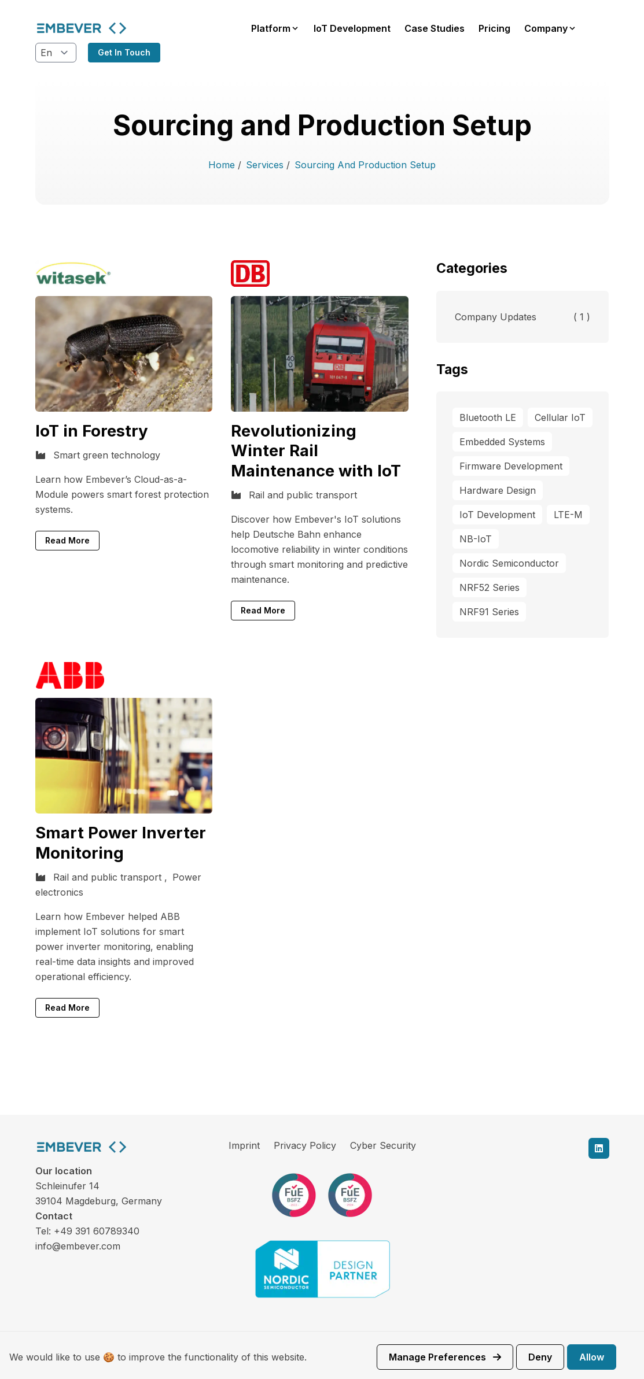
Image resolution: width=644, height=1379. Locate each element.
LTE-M (568, 514)
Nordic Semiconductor (509, 563)
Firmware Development (510, 466)
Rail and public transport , (111, 877)
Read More (67, 540)
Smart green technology (106, 455)
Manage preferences (445, 1357)
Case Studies (434, 28)
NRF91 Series (489, 612)
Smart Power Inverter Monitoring (120, 843)
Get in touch (124, 52)
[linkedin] (598, 1148)
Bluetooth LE (487, 417)
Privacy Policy (305, 1145)
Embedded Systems (502, 442)
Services (266, 165)
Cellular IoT (560, 417)
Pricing (494, 28)
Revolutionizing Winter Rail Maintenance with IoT (316, 450)
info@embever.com (77, 1246)
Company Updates (523, 316)
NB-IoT (475, 539)
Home (223, 165)
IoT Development (352, 28)
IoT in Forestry (91, 431)
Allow (591, 1357)
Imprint (244, 1145)
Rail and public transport (303, 495)
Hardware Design (497, 490)
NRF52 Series (489, 587)
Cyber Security (383, 1145)
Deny (540, 1357)
